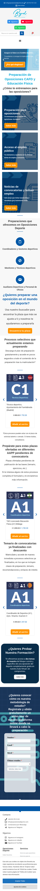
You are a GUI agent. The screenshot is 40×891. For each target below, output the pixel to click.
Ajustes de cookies (20, 887)
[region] (20, 874)
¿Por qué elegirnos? (14, 64)
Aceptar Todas (20, 881)
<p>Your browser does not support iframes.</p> (20, 763)
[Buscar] (22, 33)
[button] (20, 40)
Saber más (20, 677)
